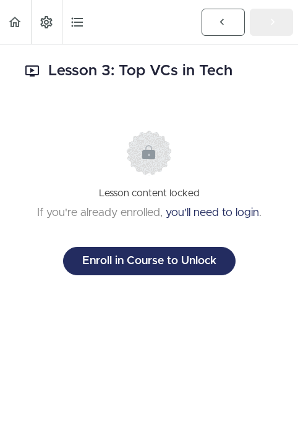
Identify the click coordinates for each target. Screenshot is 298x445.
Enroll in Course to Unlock (149, 261)
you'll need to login (212, 212)
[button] (15, 22)
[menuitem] (46, 22)
